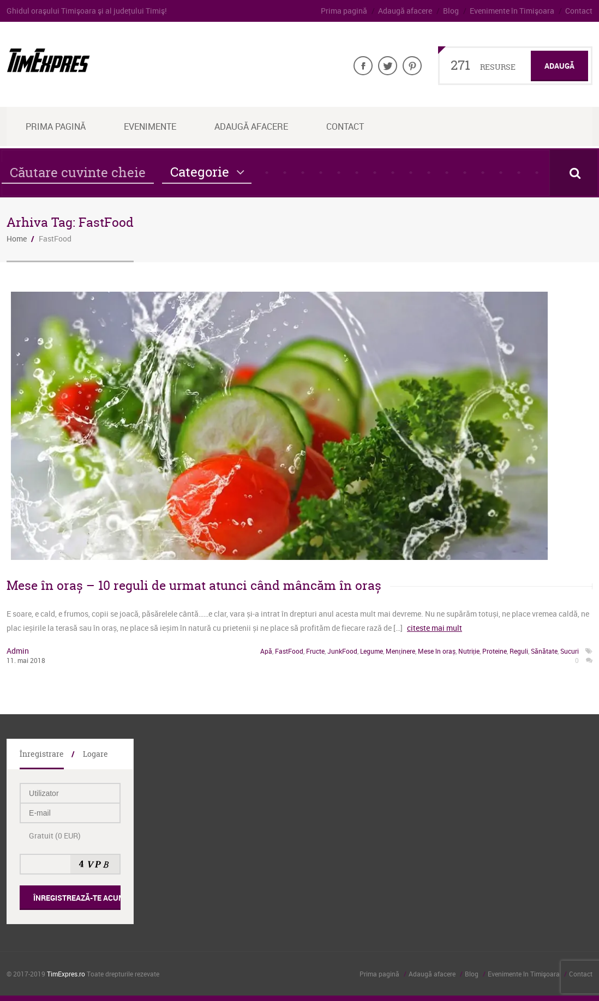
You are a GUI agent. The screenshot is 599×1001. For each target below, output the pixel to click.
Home (17, 238)
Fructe (315, 651)
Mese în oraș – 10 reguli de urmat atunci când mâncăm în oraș (194, 585)
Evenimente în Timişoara (512, 10)
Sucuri (569, 651)
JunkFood (342, 651)
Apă (266, 651)
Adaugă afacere (405, 10)
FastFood (289, 651)
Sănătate (544, 651)
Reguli (519, 651)
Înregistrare (42, 754)
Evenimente (150, 126)
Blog (451, 10)
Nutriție (469, 651)
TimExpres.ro (66, 973)
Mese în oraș (437, 651)
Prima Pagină (56, 126)
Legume (371, 651)
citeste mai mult (434, 628)
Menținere (400, 651)
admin (18, 651)
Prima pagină (344, 10)
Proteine (494, 651)
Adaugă (559, 66)
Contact (578, 10)
